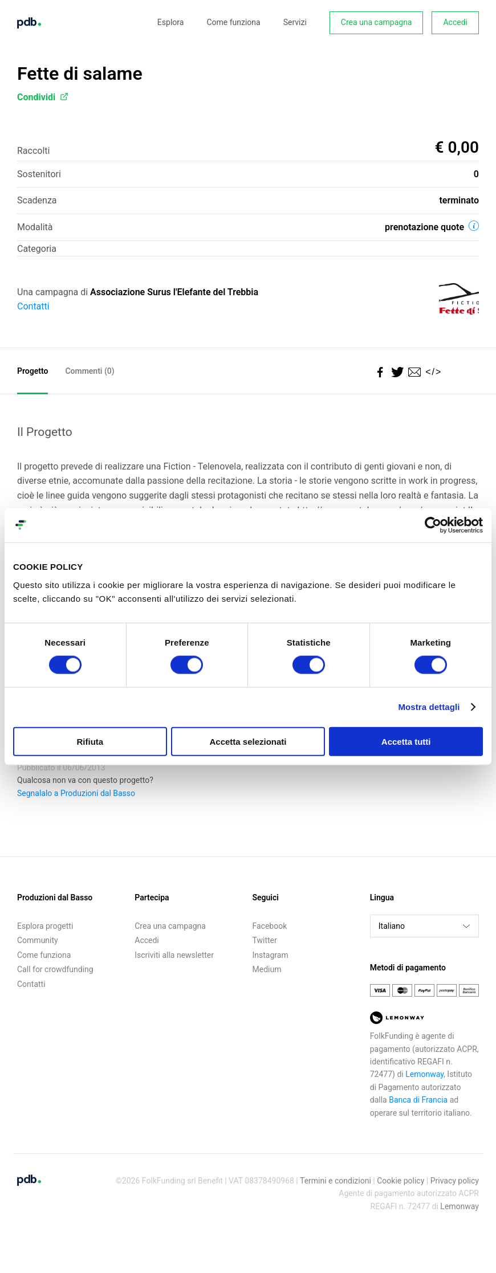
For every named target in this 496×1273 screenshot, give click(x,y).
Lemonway (424, 1074)
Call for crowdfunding (55, 969)
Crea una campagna (376, 22)
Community (37, 940)
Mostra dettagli (429, 707)
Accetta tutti (406, 741)
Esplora (170, 22)
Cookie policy (400, 1180)
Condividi (42, 97)
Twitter (265, 940)
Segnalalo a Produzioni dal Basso (76, 793)
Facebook (270, 926)
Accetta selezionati (247, 741)
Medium (267, 969)
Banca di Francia (418, 1099)
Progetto (32, 371)
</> (431, 372)
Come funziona (233, 22)
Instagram (270, 955)
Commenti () (89, 371)
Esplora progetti (45, 926)
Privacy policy (454, 1180)
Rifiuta (89, 741)
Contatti (33, 306)
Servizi (295, 22)
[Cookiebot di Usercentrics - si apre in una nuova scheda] (433, 525)
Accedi (455, 22)
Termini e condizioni (335, 1180)
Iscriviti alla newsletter (174, 955)
